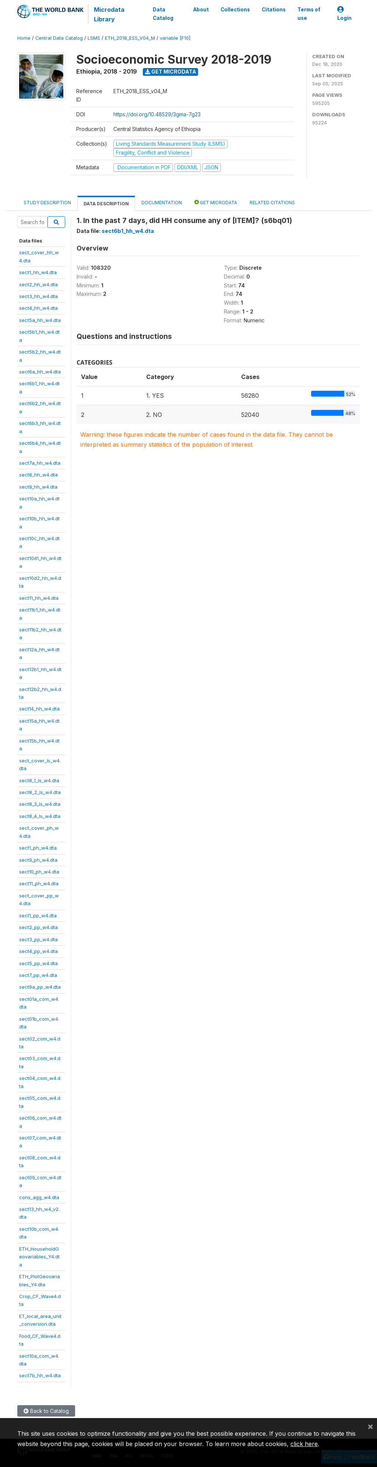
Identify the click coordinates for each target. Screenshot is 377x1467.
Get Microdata (170, 71)
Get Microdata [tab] (215, 202)
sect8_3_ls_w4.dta (39, 804)
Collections (235, 10)
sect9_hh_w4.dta (38, 487)
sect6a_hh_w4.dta (40, 372)
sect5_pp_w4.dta (38, 963)
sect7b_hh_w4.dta (40, 1375)
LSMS (94, 38)
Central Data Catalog (59, 38)
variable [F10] (175, 38)
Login (344, 14)
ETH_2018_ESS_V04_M (130, 38)
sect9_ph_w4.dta (38, 860)
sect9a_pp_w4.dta (40, 987)
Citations (274, 10)
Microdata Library (109, 14)
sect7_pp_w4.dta (38, 975)
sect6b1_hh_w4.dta (128, 231)
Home (24, 38)
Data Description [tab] (106, 203)
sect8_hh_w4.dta (38, 475)
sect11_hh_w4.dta (39, 598)
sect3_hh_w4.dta (38, 296)
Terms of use (308, 14)
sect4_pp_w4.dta (38, 951)
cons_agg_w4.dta (39, 1197)
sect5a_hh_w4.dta (40, 320)
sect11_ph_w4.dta (39, 883)
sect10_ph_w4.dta (39, 872)
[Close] (370, 1426)
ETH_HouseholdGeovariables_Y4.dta (39, 1257)
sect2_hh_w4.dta (38, 284)
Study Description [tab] (47, 202)
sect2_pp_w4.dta (38, 927)
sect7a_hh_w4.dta (39, 463)
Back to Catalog (46, 1411)
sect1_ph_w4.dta (38, 848)
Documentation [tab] (161, 202)
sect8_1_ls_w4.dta (39, 780)
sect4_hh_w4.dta (38, 308)
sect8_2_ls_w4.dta (40, 792)
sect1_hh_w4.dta (38, 272)
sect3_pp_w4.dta (38, 939)
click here (304, 1443)
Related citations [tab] (272, 202)
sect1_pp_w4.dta (38, 915)
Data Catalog (163, 14)
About (201, 10)
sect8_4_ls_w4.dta (39, 816)
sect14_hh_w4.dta (39, 709)
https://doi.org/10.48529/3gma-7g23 (157, 114)
